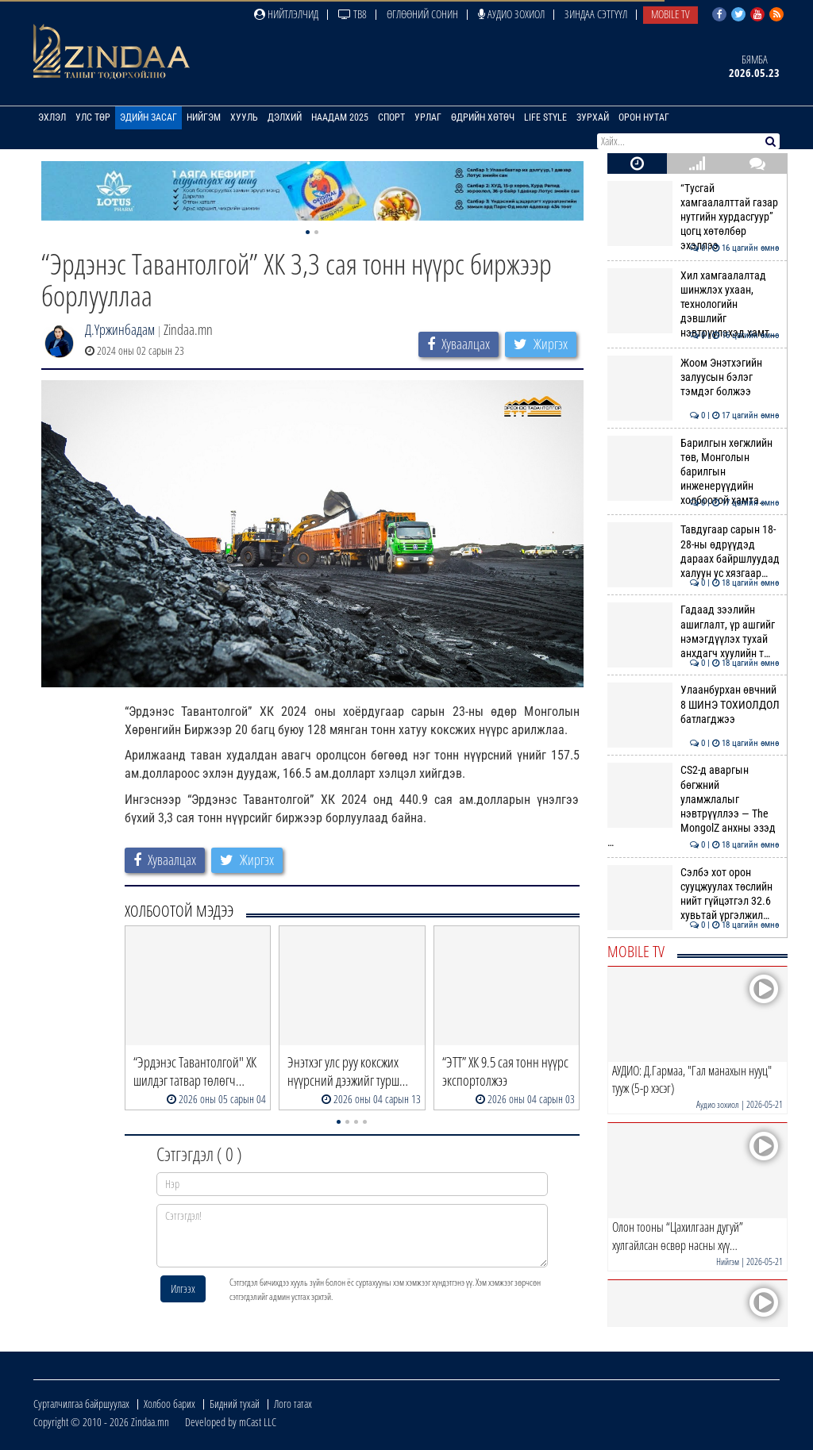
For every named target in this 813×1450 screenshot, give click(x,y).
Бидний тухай (235, 1403)
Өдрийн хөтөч (482, 117)
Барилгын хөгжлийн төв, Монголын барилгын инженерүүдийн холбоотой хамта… (693, 472)
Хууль (244, 117)
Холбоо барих (169, 1403)
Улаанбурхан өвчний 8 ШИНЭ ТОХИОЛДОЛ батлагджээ (693, 704)
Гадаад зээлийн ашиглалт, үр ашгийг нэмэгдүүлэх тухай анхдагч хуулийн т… (693, 631)
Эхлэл (52, 117)
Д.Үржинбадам (120, 329)
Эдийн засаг (148, 117)
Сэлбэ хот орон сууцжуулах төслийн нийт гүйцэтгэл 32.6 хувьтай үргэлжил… (693, 894)
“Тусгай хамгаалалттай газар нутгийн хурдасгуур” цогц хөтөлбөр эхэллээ (693, 217)
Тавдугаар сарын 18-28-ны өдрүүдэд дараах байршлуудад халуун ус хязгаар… (693, 551)
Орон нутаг (643, 117)
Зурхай (592, 117)
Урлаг (427, 117)
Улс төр (92, 117)
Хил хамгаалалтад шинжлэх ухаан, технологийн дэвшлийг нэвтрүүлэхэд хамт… (693, 304)
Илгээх (183, 1288)
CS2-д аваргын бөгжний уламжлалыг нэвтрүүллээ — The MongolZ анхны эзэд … (693, 806)
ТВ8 (352, 13)
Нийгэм (204, 117)
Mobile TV (670, 13)
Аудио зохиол (511, 13)
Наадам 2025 (339, 117)
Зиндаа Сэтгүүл (595, 13)
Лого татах (293, 1403)
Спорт (391, 117)
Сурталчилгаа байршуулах (81, 1403)
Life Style (545, 117)
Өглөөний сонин (422, 13)
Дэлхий (285, 117)
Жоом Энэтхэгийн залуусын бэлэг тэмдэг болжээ (693, 377)
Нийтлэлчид (286, 13)
